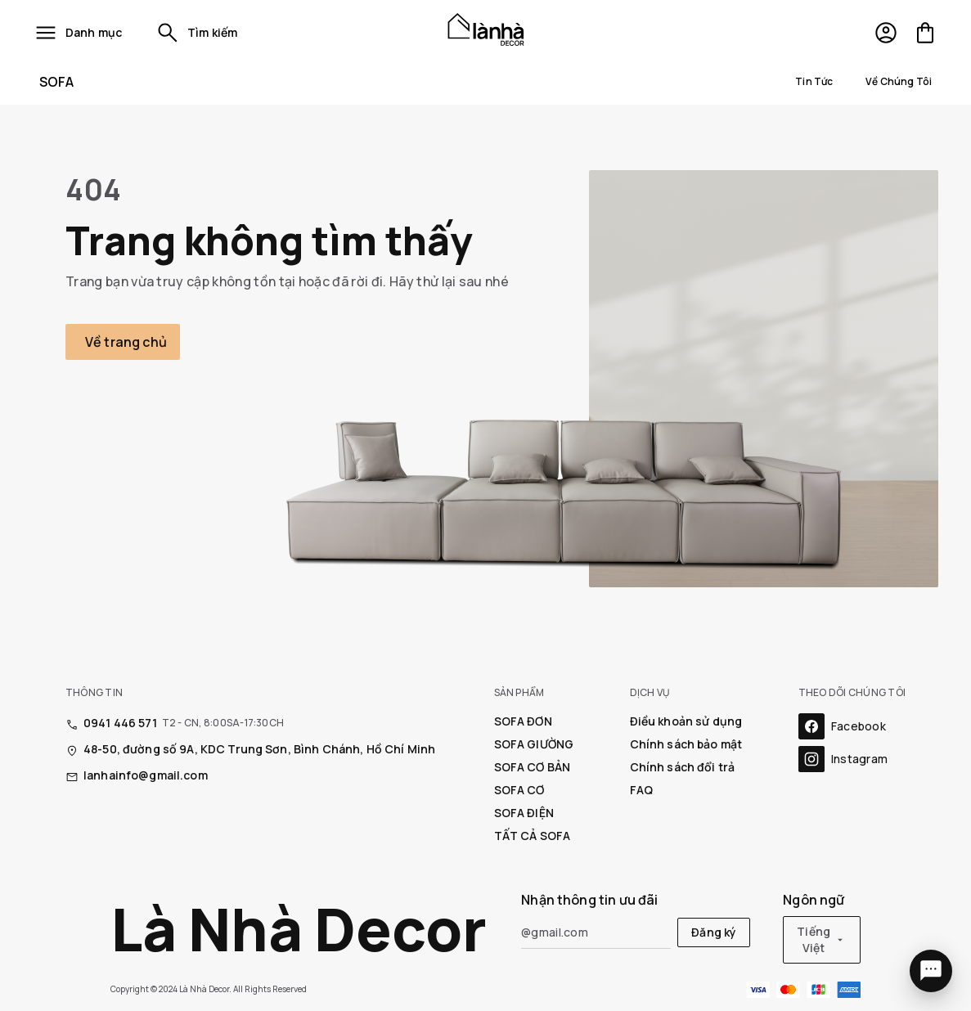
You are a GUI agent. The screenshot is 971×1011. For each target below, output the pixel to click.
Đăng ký (713, 932)
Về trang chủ (126, 342)
